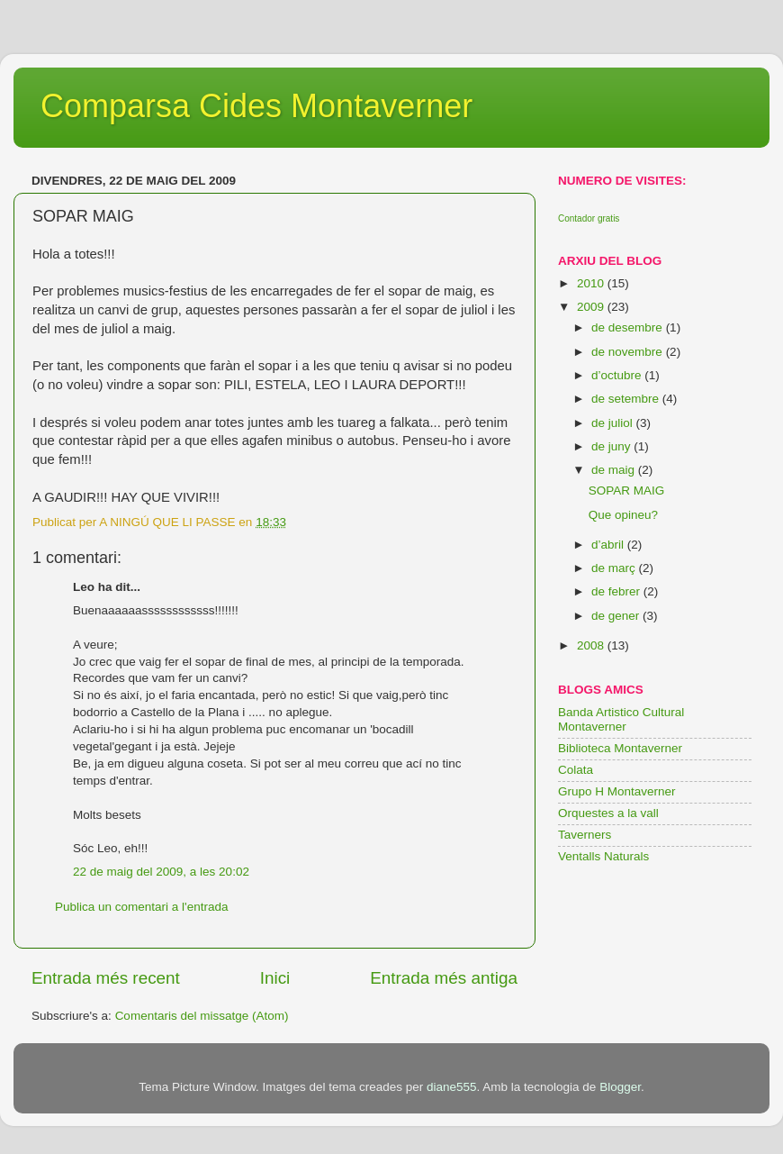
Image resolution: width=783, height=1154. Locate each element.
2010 (592, 283)
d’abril (609, 544)
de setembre (626, 398)
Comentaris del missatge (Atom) (202, 1015)
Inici (275, 977)
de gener (617, 615)
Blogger (620, 1087)
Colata (575, 770)
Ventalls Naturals (603, 856)
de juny (612, 446)
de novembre (628, 352)
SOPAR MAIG (627, 490)
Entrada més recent (106, 977)
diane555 (452, 1087)
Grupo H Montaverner (617, 791)
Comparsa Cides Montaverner (256, 105)
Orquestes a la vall (608, 813)
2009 (592, 306)
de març (615, 568)
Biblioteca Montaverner (620, 748)
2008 (592, 645)
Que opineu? (623, 515)
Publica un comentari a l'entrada (141, 906)
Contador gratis (588, 218)
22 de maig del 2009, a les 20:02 (161, 871)
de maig (614, 470)
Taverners (584, 834)
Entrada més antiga (444, 977)
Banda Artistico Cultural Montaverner (621, 719)
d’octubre (617, 375)
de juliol (613, 423)
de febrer (617, 591)
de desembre (628, 327)
